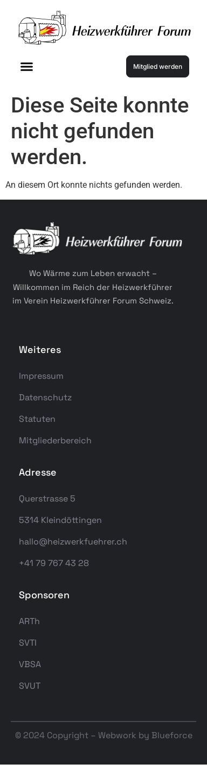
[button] (27, 66)
